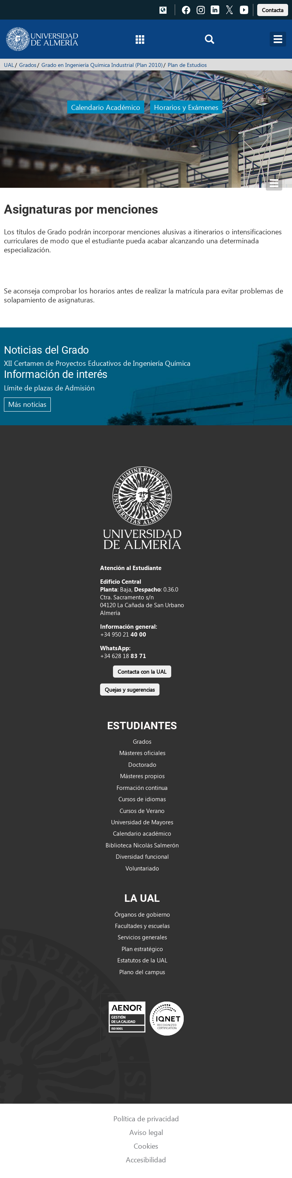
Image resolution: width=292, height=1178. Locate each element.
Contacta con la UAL (142, 671)
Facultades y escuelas (142, 926)
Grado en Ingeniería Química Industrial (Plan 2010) (102, 64)
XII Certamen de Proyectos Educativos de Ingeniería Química (97, 363)
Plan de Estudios (187, 64)
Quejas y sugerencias (130, 689)
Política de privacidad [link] (146, 1118)
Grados (27, 64)
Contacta (272, 10)
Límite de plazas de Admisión (49, 387)
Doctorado (142, 764)
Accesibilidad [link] (146, 1159)
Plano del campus (142, 972)
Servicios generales (142, 937)
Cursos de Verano (142, 811)
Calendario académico (142, 833)
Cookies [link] (146, 1146)
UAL (9, 64)
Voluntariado (142, 868)
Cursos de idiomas (142, 799)
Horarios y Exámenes (186, 107)
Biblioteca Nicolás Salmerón (142, 845)
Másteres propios (142, 776)
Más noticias (27, 404)
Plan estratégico (142, 949)
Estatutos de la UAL (142, 960)
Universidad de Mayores (142, 822)
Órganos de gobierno (142, 914)
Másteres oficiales (142, 753)
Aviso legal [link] (146, 1132)
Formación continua (142, 787)
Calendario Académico (105, 107)
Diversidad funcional (142, 856)
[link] (272, 9)
